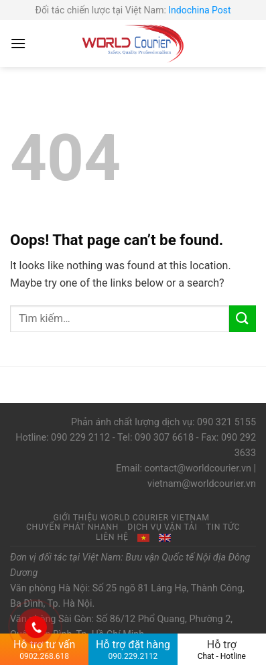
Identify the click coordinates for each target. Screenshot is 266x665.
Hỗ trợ (222, 649)
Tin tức (223, 527)
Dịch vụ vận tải (162, 527)
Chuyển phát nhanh (72, 527)
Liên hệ (112, 537)
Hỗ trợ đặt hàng (132, 649)
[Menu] (18, 43)
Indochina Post (199, 10)
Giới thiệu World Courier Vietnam (131, 517)
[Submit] (242, 318)
